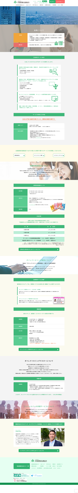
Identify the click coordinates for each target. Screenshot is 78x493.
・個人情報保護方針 (39, 476)
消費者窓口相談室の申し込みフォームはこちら (36, 252)
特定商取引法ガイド (22, 474)
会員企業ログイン (60, 472)
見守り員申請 (59, 474)
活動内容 (41, 4)
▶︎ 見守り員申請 (39, 1)
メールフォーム (38, 137)
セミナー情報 (60, 4)
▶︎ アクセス (34, 1)
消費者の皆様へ (48, 4)
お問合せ (54, 474)
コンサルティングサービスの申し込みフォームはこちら (38, 458)
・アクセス (54, 476)
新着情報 (54, 4)
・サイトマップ (33, 476)
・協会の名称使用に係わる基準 (47, 476)
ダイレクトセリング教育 (38, 156)
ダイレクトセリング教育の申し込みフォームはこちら (38, 355)
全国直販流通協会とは (20, 4)
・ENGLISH (58, 476)
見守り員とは (35, 4)
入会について (28, 4)
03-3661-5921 (44, 2)
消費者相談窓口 (18, 156)
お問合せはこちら (36, 2)
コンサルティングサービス (56, 156)
